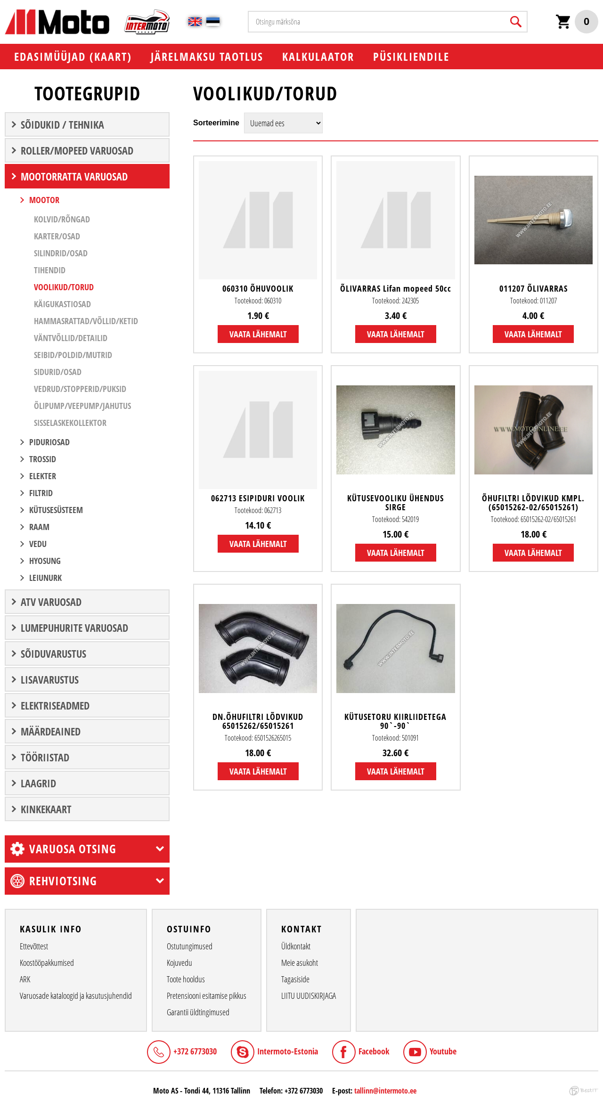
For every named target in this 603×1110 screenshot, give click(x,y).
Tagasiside (295, 979)
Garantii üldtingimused (198, 1012)
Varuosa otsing (72, 849)
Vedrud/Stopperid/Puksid (80, 388)
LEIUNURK (45, 577)
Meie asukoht (299, 962)
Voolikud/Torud (64, 287)
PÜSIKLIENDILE (411, 56)
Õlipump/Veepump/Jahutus (82, 405)
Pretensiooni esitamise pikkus (206, 995)
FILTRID (41, 492)
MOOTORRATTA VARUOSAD (74, 176)
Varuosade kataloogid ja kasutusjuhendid (76, 995)
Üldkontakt (295, 946)
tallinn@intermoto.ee (385, 1091)
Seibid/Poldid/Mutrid (73, 354)
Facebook (374, 1051)
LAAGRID (38, 783)
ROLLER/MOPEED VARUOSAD (77, 150)
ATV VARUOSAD (51, 602)
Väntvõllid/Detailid (70, 337)
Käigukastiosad (62, 304)
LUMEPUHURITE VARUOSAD (74, 627)
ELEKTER (42, 476)
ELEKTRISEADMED (55, 705)
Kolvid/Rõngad (62, 219)
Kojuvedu (179, 962)
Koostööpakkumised (47, 962)
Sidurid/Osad (57, 371)
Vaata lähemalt (258, 334)
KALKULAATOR (318, 56)
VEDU (38, 543)
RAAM (39, 526)
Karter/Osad (57, 236)
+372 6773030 (195, 1051)
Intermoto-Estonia (287, 1051)
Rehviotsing (63, 881)
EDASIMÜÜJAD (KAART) (73, 56)
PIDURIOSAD (49, 442)
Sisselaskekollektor (70, 422)
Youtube (443, 1051)
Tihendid (49, 270)
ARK (25, 979)
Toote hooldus (186, 979)
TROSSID (42, 459)
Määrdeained (51, 731)
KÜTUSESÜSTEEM (56, 509)
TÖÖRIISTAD (45, 757)
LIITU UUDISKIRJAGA (308, 995)
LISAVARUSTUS (50, 679)
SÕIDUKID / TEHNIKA (62, 124)
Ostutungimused (189, 946)
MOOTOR (44, 199)
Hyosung (45, 560)
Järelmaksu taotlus (207, 56)
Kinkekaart (46, 809)
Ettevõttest (34, 946)
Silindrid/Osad (61, 253)
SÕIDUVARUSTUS (53, 653)
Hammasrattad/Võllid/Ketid (86, 320)
